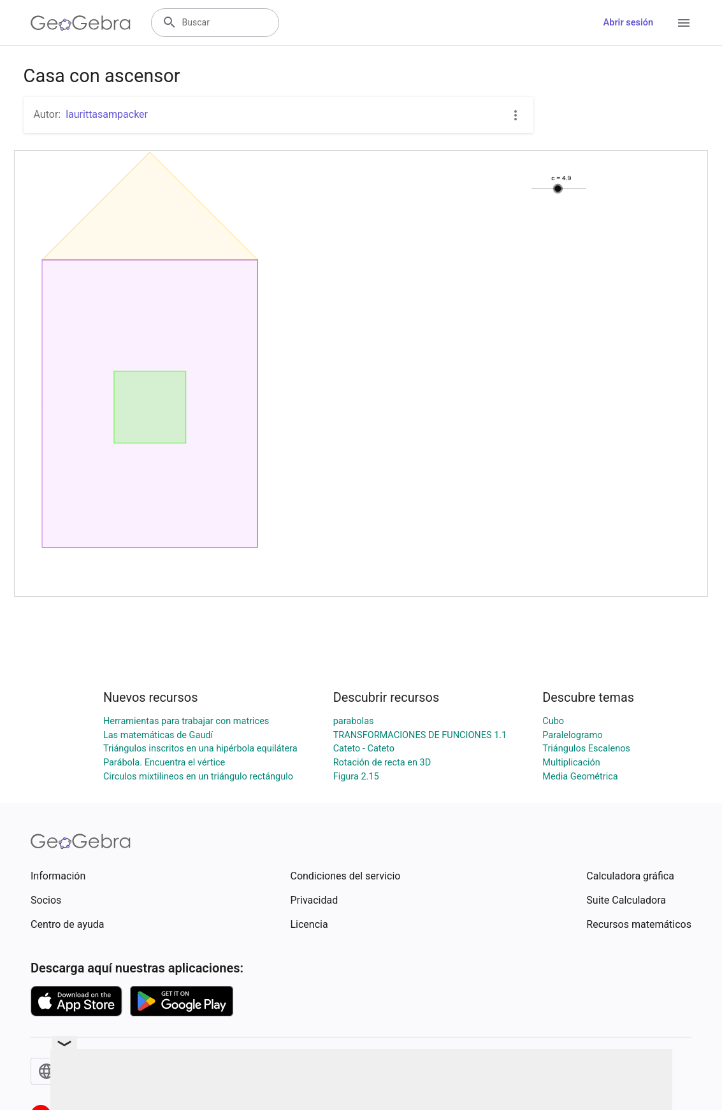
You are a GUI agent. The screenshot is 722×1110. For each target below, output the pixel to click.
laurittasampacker (107, 114)
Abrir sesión (628, 22)
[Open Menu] (683, 23)
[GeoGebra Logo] (81, 23)
